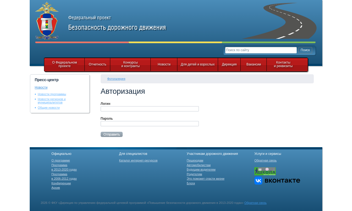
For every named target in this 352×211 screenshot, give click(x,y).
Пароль (107, 118)
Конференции (61, 183)
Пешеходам (195, 160)
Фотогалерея (116, 78)
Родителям (194, 174)
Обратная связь (265, 160)
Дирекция (229, 64)
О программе (60, 160)
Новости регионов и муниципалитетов (51, 100)
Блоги (191, 183)
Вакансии (253, 64)
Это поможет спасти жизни (205, 178)
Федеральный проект (123, 23)
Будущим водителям (201, 169)
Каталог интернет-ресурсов (138, 160)
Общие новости (49, 107)
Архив (55, 187)
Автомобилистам (199, 165)
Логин (105, 104)
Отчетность (97, 64)
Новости (164, 64)
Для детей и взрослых (198, 64)
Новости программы (52, 94)
